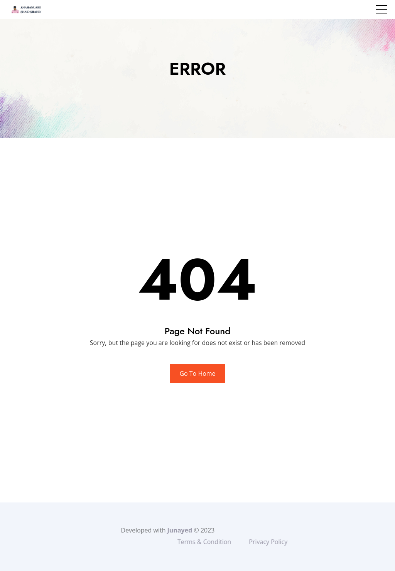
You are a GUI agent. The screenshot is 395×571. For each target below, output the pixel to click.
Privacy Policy (283, 542)
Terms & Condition (219, 542)
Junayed (166, 530)
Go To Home (197, 373)
